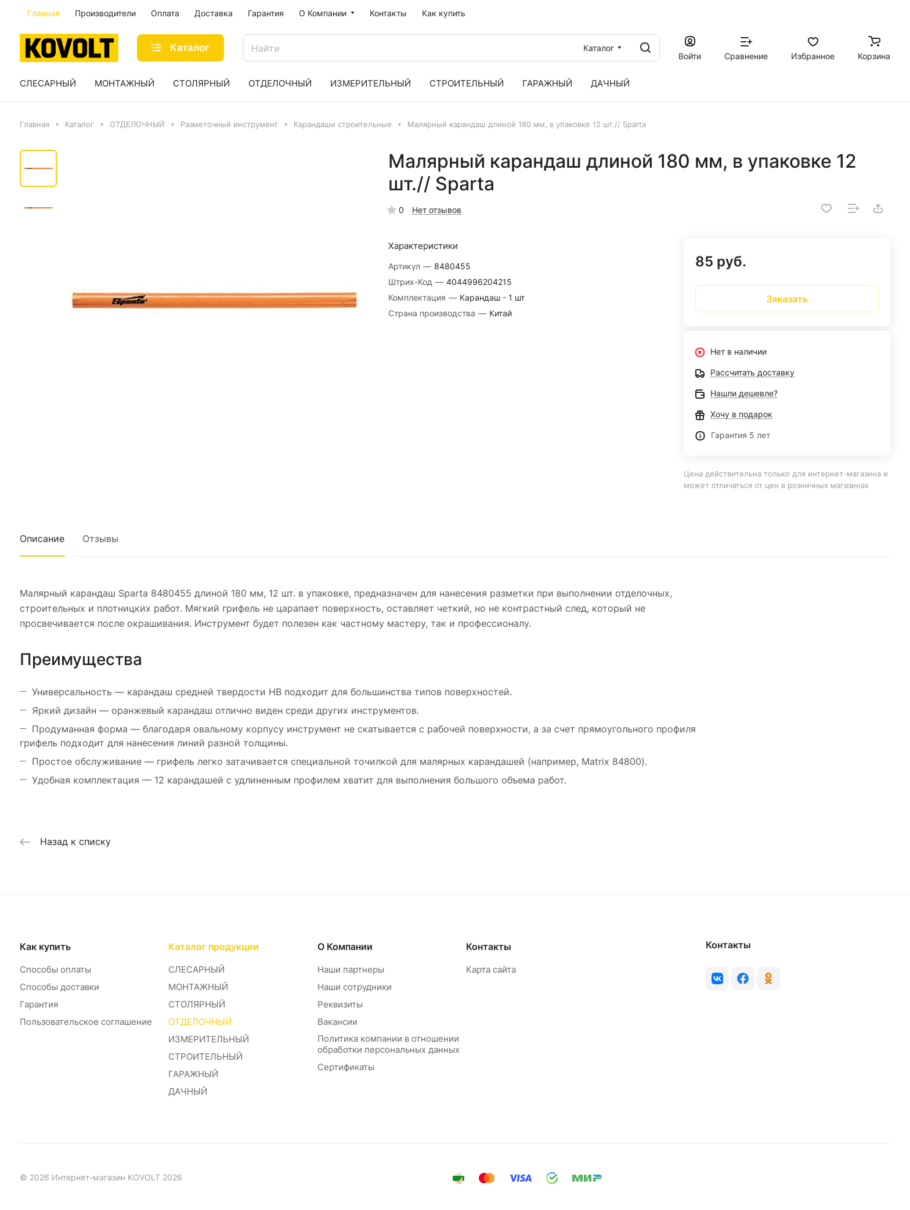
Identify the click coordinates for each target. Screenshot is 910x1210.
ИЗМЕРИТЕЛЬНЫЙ (208, 1039)
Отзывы (100, 538)
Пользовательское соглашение (86, 1021)
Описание (42, 538)
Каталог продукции (213, 946)
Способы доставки (59, 986)
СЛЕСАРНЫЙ (196, 969)
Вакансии (337, 1021)
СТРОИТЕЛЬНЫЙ (205, 1056)
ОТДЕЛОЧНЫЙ (200, 1021)
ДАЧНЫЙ (187, 1091)
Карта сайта (491, 969)
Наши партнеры (350, 969)
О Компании (345, 946)
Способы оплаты (55, 969)
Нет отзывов (436, 210)
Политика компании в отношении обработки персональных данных (388, 1044)
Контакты (488, 946)
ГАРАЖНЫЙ (193, 1073)
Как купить (45, 946)
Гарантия (39, 1004)
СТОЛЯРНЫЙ (196, 1004)
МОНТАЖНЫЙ (198, 986)
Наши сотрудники (354, 986)
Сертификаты (345, 1066)
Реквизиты (340, 1004)
